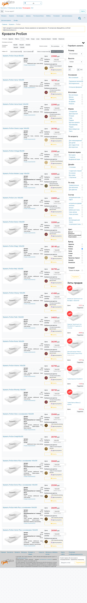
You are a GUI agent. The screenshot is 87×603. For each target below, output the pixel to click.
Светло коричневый (74, 235)
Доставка (19, 8)
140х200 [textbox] (57, 84)
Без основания (73, 77)
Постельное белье (38, 16)
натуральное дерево (75, 203)
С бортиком (72, 177)
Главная (3, 552)
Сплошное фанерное (75, 87)
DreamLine (61, 39)
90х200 (15, 45)
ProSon (22, 39)
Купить (54, 73)
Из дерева (72, 101)
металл (71, 208)
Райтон (17, 39)
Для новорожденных (75, 140)
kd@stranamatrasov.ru (22, 558)
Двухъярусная (73, 114)
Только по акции (74, 270)
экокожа (71, 205)
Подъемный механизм (76, 81)
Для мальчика (73, 187)
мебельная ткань (74, 210)
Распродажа (26, 8)
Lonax (37, 39)
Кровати (11, 16)
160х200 (28, 45)
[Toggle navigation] (79, 18)
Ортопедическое (74, 83)
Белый (74, 232)
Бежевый (74, 233)
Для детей (72, 143)
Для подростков (74, 145)
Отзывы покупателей (29, 65)
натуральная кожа (74, 197)
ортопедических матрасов (46, 559)
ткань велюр (73, 212)
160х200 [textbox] (57, 108)
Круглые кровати (74, 122)
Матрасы (4, 16)
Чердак (71, 127)
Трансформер (73, 124)
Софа (70, 118)
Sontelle (55, 39)
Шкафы (16, 20)
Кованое (71, 104)
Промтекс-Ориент (46, 39)
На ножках (72, 173)
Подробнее (80, 307)
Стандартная (73, 111)
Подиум (71, 120)
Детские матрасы (67, 16)
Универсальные (74, 185)
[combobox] (60, 59)
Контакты (4, 8)
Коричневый (74, 237)
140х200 (21, 45)
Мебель (48, 16)
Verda (27, 39)
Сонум (32, 39)
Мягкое (71, 97)
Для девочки (73, 189)
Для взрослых (73, 147)
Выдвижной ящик (74, 159)
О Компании (11, 8)
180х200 (15, 47)
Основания (56, 16)
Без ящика (72, 155)
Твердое (71, 99)
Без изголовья (73, 95)
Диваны (28, 16)
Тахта (70, 131)
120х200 (22, 47)
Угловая (71, 116)
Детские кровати (6, 20)
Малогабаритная (74, 129)
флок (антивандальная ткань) (74, 220)
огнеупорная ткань (75, 224)
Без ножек (72, 175)
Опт (32, 8)
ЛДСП (71, 199)
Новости (41, 552)
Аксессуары (20, 16)
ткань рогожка (73, 214)
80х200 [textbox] (56, 60)
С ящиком (72, 157)
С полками (72, 167)
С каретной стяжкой (75, 171)
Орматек (11, 39)
